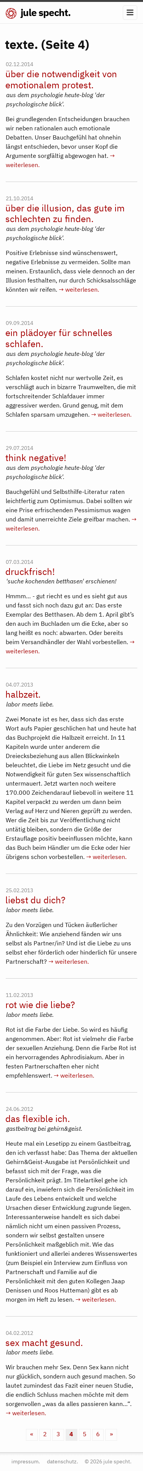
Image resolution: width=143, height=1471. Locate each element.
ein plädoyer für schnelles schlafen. (58, 338)
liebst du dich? (35, 900)
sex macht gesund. (44, 1342)
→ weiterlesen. (79, 289)
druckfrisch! (30, 571)
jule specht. (38, 12)
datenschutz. (62, 1461)
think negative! (35, 457)
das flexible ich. (37, 1118)
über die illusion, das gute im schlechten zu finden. (65, 214)
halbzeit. (23, 694)
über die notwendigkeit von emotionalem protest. (61, 79)
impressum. (25, 1461)
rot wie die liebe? (40, 1004)
